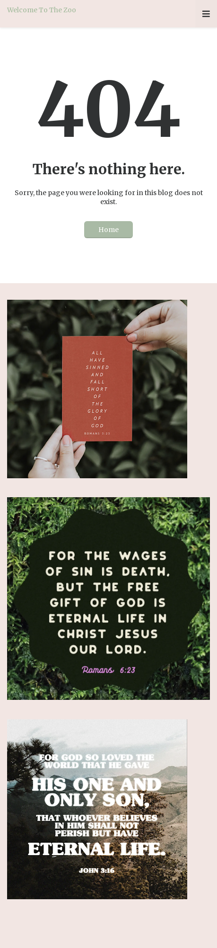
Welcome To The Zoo (41, 10)
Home (108, 229)
